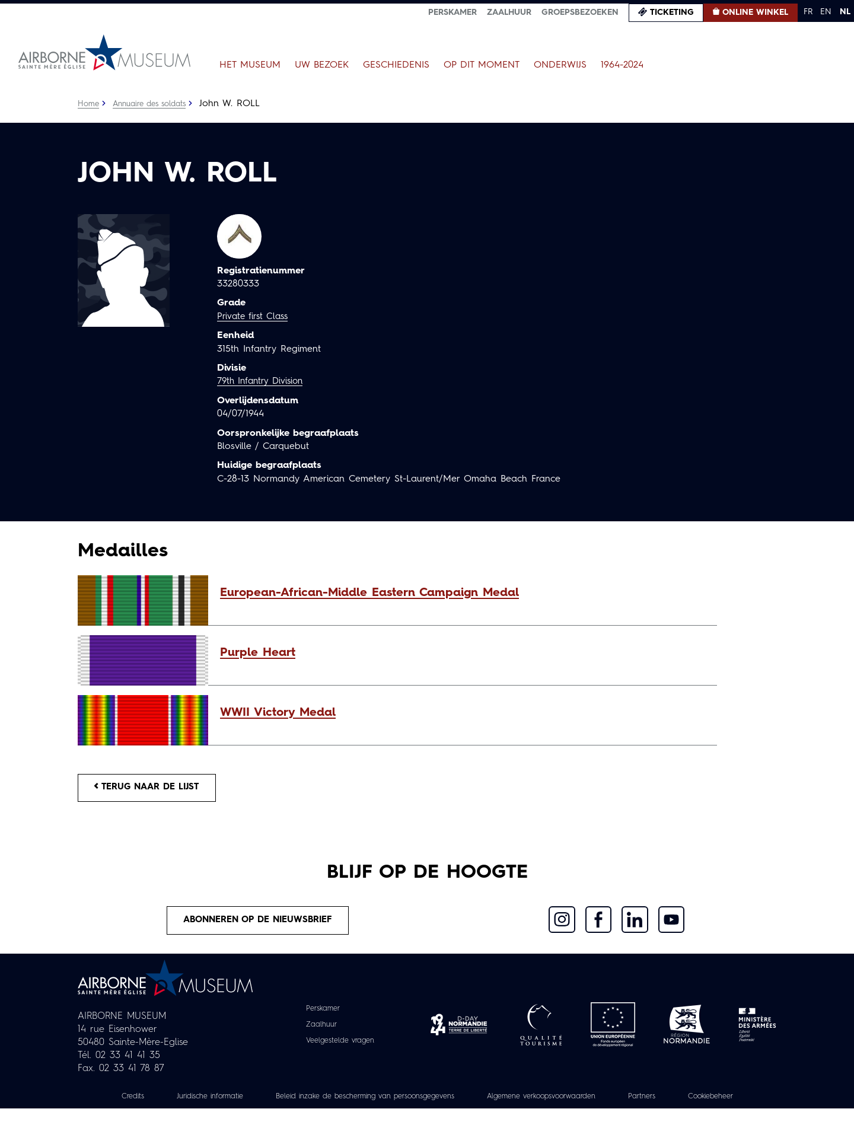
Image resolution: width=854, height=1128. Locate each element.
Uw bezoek (322, 65)
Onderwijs (560, 65)
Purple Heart (257, 653)
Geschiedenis (396, 65)
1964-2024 (622, 65)
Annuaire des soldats (155, 104)
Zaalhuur (509, 12)
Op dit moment (482, 65)
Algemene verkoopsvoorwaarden (599, 1102)
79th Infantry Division (263, 381)
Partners (710, 1102)
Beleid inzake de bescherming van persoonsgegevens (400, 1102)
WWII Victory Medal (278, 713)
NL (845, 12)
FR (808, 12)
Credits (141, 1102)
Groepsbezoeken (580, 12)
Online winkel (755, 12)
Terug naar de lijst (153, 789)
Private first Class (255, 316)
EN (825, 12)
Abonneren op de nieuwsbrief (259, 925)
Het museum (250, 65)
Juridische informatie (224, 1102)
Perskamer (452, 12)
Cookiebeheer (427, 1115)
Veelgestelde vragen (340, 1047)
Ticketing (672, 12)
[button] (462, 593)
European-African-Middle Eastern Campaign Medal (369, 593)
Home (89, 104)
